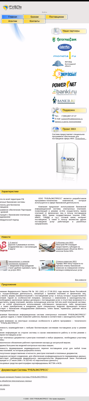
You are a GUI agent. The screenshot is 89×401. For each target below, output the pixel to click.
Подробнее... (80, 139)
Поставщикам (56, 17)
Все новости (80, 280)
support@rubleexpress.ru (72, 119)
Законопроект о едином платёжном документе (18, 262)
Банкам (34, 17)
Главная (12, 17)
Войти (44, 12)
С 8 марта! (13, 242)
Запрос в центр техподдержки (68, 122)
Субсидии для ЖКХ (64, 242)
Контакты (34, 21)
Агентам (12, 21)
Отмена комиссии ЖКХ (66, 261)
